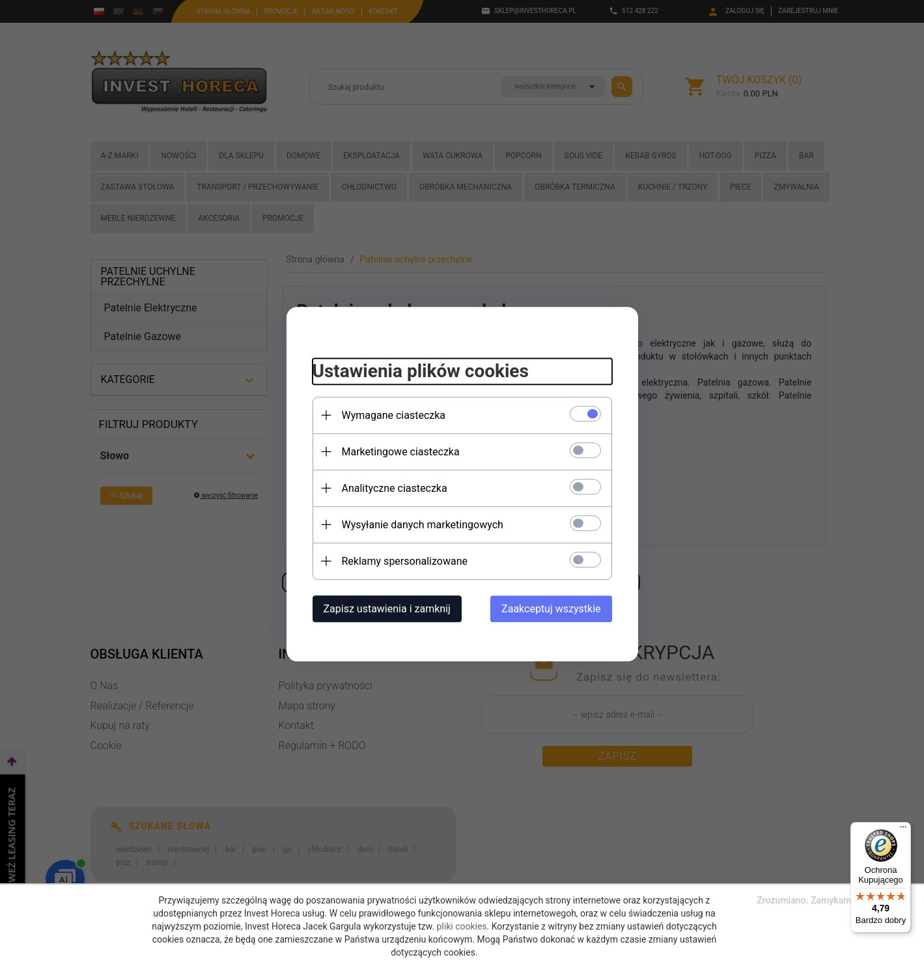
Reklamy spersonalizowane (405, 561)
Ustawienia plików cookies (421, 371)
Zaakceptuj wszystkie (550, 609)
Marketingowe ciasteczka (401, 452)
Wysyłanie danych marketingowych (422, 525)
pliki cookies (462, 926)
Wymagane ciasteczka (394, 415)
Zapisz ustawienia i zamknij (387, 609)
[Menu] (903, 830)
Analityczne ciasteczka (394, 488)
